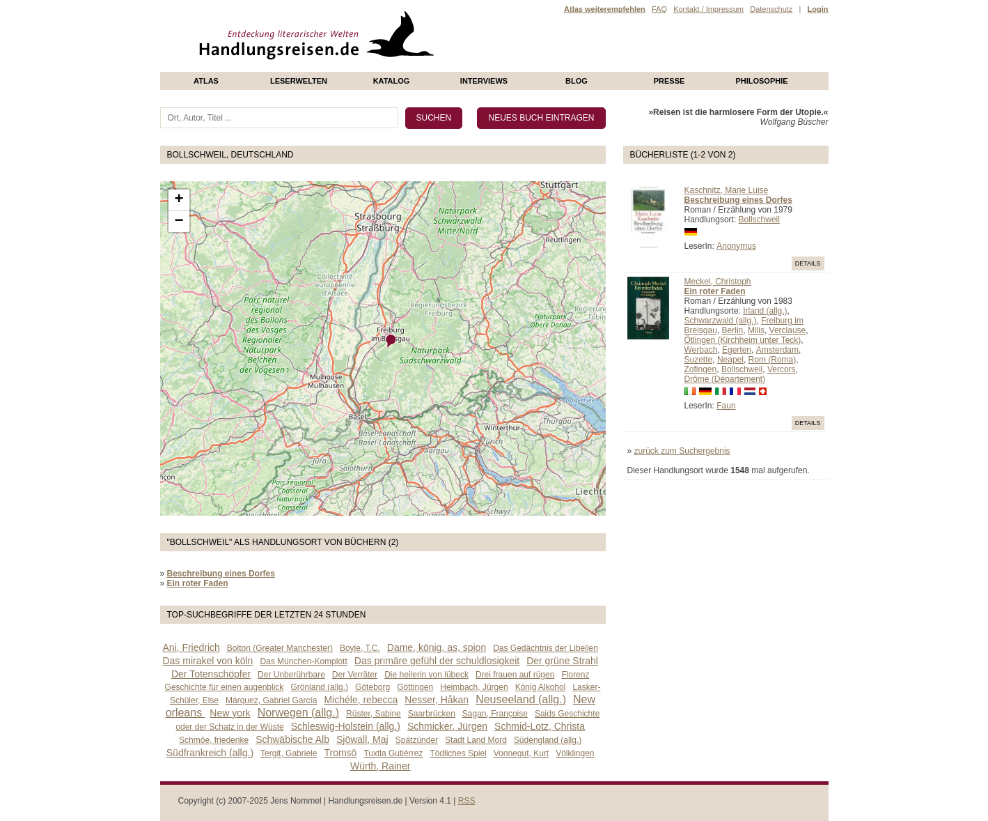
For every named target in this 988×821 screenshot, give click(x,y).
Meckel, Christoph (717, 281)
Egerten (736, 350)
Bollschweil (759, 219)
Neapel (730, 360)
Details (808, 263)
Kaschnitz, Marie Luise (726, 190)
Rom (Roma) (772, 360)
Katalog (391, 81)
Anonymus (736, 246)
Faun (725, 405)
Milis (756, 330)
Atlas (206, 81)
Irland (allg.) (765, 311)
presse (669, 81)
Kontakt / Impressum (708, 9)
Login (818, 9)
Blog (576, 81)
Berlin (733, 330)
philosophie (761, 81)
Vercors (781, 369)
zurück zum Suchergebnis (682, 451)
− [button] (178, 221)
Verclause (787, 330)
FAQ (659, 9)
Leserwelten (298, 81)
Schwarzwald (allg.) (720, 320)
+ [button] (178, 200)
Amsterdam (777, 350)
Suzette (698, 360)
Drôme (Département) (725, 379)
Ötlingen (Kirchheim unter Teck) (742, 340)
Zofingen (700, 369)
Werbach (701, 350)
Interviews (484, 81)
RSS (467, 801)
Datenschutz (771, 9)
